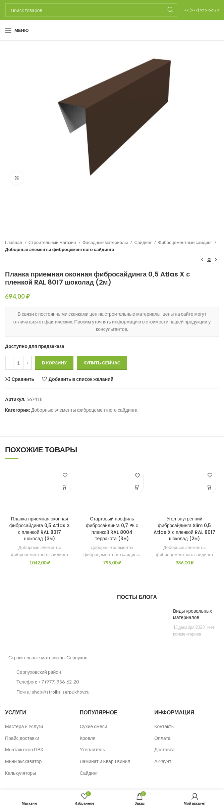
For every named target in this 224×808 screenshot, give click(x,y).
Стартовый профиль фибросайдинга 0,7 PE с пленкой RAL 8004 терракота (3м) (112, 528)
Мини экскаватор (23, 761)
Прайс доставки (22, 738)
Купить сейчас (101, 362)
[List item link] (56, 682)
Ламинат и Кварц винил (105, 761)
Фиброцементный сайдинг (185, 242)
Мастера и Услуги (24, 726)
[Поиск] (91, 10)
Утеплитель (92, 750)
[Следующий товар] (215, 260)
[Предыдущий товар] (202, 260)
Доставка (164, 750)
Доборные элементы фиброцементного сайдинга (59, 249)
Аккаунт (162, 761)
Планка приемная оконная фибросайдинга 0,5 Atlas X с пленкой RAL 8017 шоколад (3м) (39, 528)
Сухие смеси (93, 726)
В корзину (54, 362)
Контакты (164, 726)
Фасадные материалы (105, 242)
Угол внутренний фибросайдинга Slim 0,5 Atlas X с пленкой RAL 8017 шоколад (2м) (184, 528)
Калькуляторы (20, 773)
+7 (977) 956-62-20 (201, 9)
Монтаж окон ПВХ (24, 750)
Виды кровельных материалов (192, 614)
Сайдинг (143, 242)
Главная (14, 242)
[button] (65, 487)
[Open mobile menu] (17, 30)
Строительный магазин (53, 242)
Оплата (162, 738)
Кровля (88, 738)
